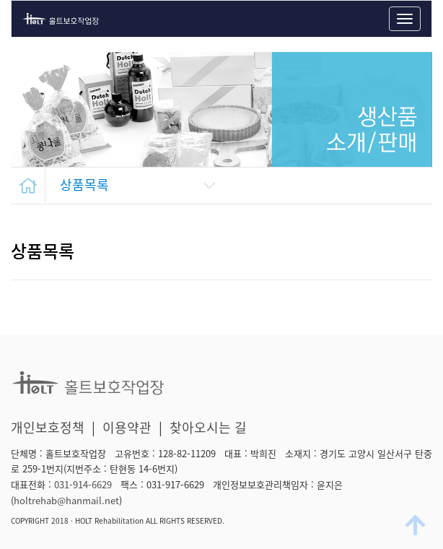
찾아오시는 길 (208, 427)
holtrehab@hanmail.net (66, 500)
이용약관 (127, 427)
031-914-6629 (83, 484)
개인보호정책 (47, 427)
